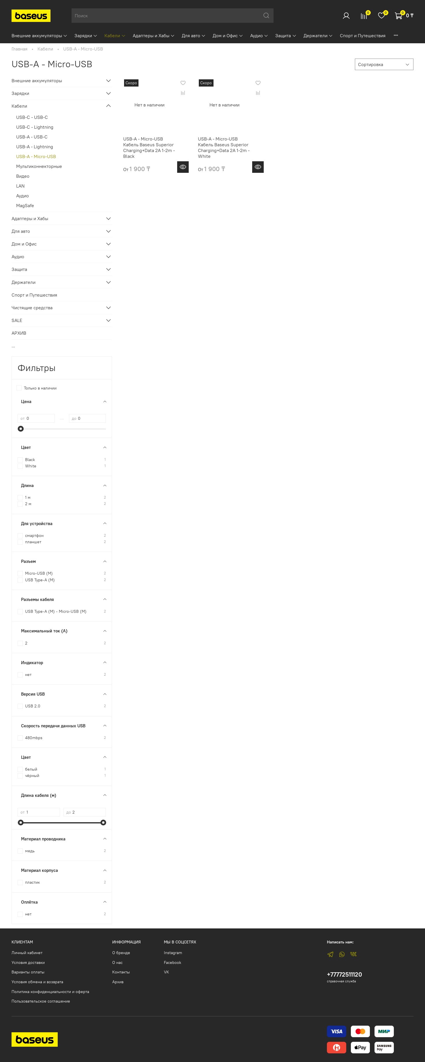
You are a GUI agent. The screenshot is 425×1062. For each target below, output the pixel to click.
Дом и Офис (228, 35)
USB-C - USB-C (32, 117)
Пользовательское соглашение (41, 1001)
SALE (17, 320)
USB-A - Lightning (34, 146)
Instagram (173, 952)
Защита (285, 35)
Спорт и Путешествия (362, 35)
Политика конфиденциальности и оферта (50, 991)
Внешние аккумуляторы (40, 35)
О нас (117, 962)
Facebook (172, 962)
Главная (19, 49)
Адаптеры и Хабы (154, 35)
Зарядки (86, 35)
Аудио (259, 35)
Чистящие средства (32, 307)
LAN (20, 186)
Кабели (115, 35)
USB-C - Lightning (34, 127)
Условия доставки (28, 962)
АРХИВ (19, 333)
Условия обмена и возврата (37, 981)
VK (166, 972)
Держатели (318, 35)
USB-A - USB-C (32, 137)
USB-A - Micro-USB (36, 156)
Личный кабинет (27, 952)
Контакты (121, 972)
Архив (117, 981)
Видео (22, 176)
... (13, 346)
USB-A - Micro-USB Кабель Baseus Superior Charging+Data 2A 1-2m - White (224, 147)
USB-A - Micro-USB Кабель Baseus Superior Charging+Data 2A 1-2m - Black (149, 147)
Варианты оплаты (28, 972)
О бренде (121, 952)
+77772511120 (344, 974)
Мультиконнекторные (39, 166)
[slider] (20, 428)
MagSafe (25, 205)
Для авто (194, 35)
